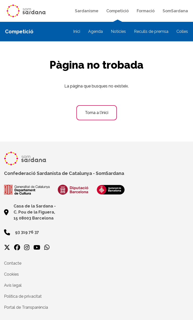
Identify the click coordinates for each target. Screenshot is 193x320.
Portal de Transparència (26, 307)
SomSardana (175, 11)
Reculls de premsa (151, 31)
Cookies (11, 274)
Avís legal (13, 285)
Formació (146, 11)
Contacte (12, 263)
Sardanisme (86, 11)
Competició (117, 11)
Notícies (118, 31)
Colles (182, 31)
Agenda (95, 31)
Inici (76, 31)
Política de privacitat (23, 296)
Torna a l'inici (96, 112)
